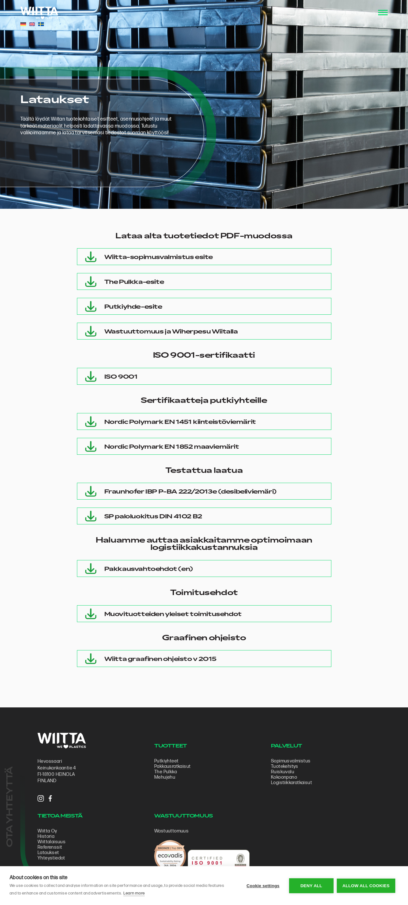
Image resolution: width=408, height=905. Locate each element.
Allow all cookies (366, 885)
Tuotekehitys (284, 766)
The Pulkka (165, 772)
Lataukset (48, 852)
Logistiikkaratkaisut (291, 782)
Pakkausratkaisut (172, 766)
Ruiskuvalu (282, 772)
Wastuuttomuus (171, 831)
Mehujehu (164, 777)
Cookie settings (263, 885)
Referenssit (50, 847)
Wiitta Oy (47, 831)
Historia (46, 836)
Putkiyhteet (166, 761)
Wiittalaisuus (52, 842)
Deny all (311, 885)
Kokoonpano (284, 777)
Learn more (134, 893)
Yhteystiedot (51, 858)
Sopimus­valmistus (290, 761)
